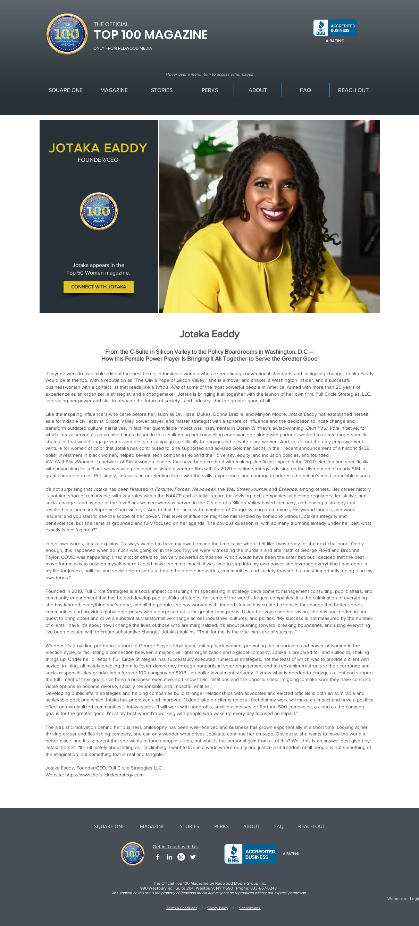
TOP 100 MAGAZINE (151, 34)
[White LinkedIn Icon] (169, 857)
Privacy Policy (217, 908)
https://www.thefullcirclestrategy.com (104, 774)
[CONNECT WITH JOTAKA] (99, 287)
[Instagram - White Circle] (181, 857)
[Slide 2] (269, 303)
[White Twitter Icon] (193, 857)
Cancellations (250, 908)
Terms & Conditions (181, 908)
